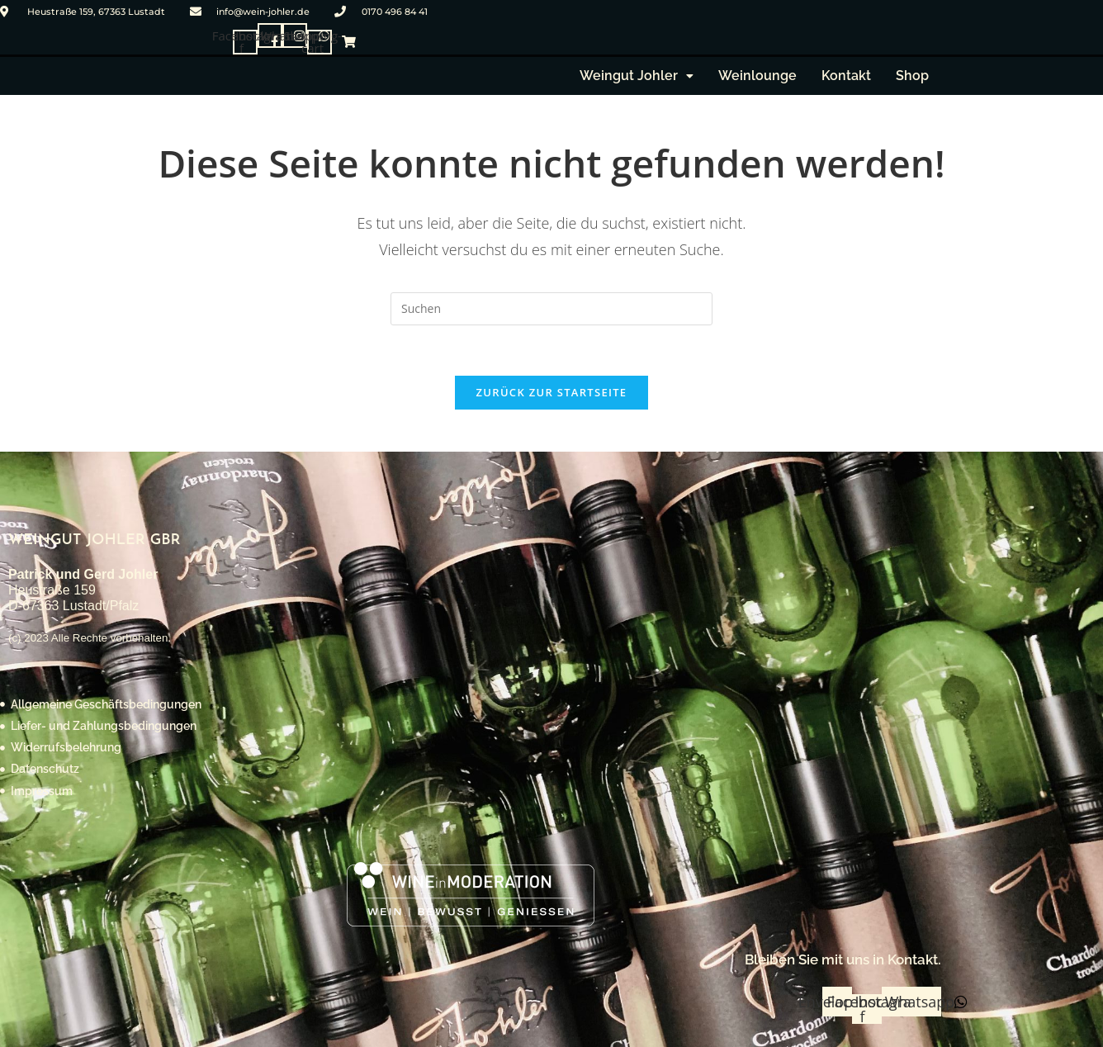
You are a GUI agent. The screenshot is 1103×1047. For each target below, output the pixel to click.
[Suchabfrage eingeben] (551, 308)
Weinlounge (757, 75)
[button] (636, 76)
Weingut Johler (637, 75)
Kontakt (846, 75)
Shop (912, 75)
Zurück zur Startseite (551, 392)
